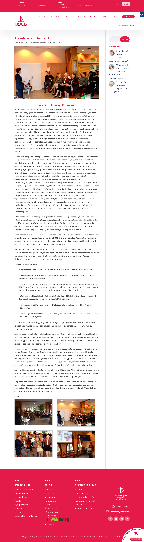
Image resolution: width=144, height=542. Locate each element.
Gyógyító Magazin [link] (84, 493)
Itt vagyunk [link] (50, 497)
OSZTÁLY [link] (65, 16)
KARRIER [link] (116, 16)
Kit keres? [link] (85, 16)
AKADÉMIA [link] (107, 16)
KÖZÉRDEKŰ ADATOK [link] (127, 25)
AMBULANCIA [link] (54, 16)
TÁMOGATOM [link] (128, 16)
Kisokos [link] (73, 16)
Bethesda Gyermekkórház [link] (31, 42)
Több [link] (96, 16)
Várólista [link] (18, 512)
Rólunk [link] (42, 16)
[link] (21, 21)
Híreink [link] (57, 42)
